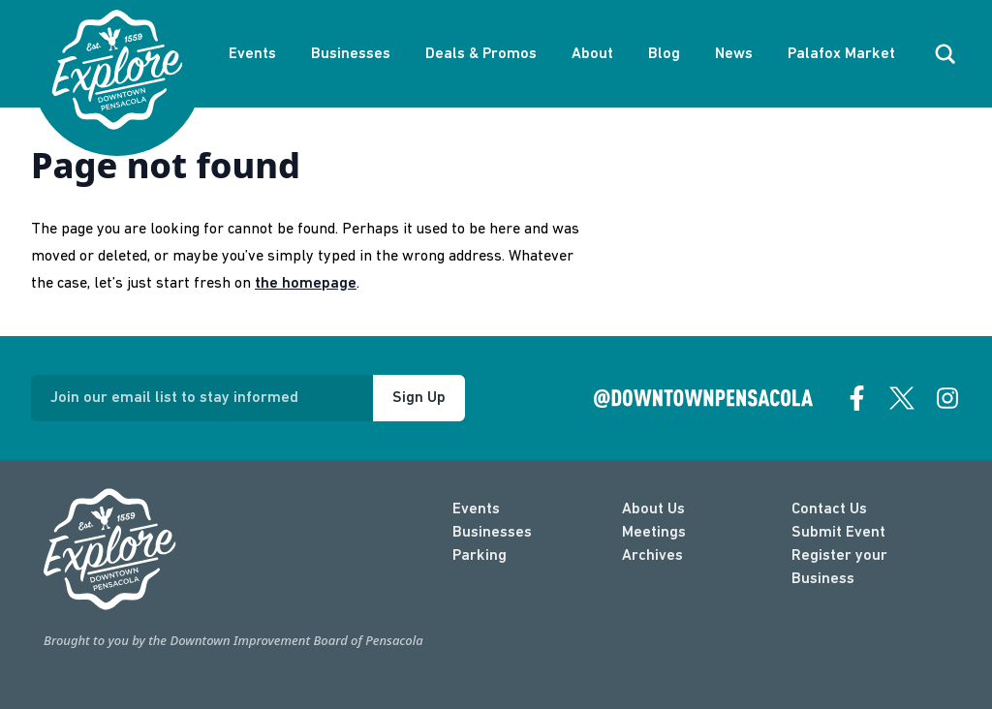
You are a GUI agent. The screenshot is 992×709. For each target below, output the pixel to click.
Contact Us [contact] (829, 509)
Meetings (654, 532)
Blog (664, 54)
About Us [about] (653, 509)
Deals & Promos (481, 54)
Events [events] (476, 509)
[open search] (945, 54)
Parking (479, 556)
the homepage (305, 283)
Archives (652, 556)
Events (252, 54)
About (592, 54)
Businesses (350, 54)
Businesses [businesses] (492, 532)
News (734, 54)
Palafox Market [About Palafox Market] (841, 54)
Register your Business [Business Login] (839, 567)
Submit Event (838, 532)
